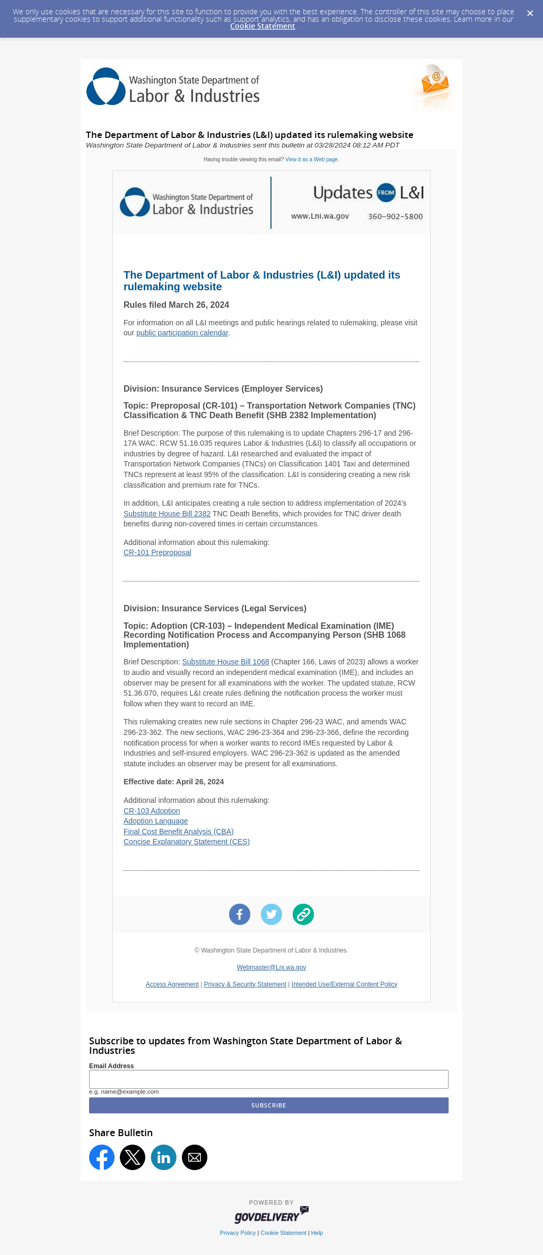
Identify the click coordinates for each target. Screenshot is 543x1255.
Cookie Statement (262, 26)
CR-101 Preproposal (157, 552)
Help (317, 1233)
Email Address (111, 1066)
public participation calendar (182, 332)
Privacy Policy (238, 1233)
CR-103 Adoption (152, 811)
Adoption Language (156, 821)
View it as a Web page (311, 159)
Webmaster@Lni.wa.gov (271, 967)
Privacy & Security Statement (245, 984)
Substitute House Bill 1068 (225, 661)
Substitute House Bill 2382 (167, 513)
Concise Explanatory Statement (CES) (187, 841)
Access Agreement (172, 984)
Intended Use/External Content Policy (344, 984)
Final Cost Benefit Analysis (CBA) (179, 831)
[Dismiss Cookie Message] (529, 10)
